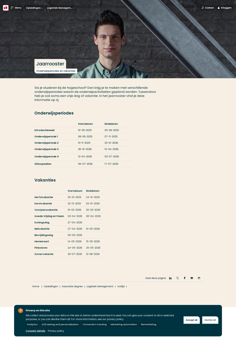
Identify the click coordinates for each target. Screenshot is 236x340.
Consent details (35, 331)
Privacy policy (56, 331)
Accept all (191, 319)
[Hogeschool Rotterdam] (5, 8)
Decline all (210, 319)
